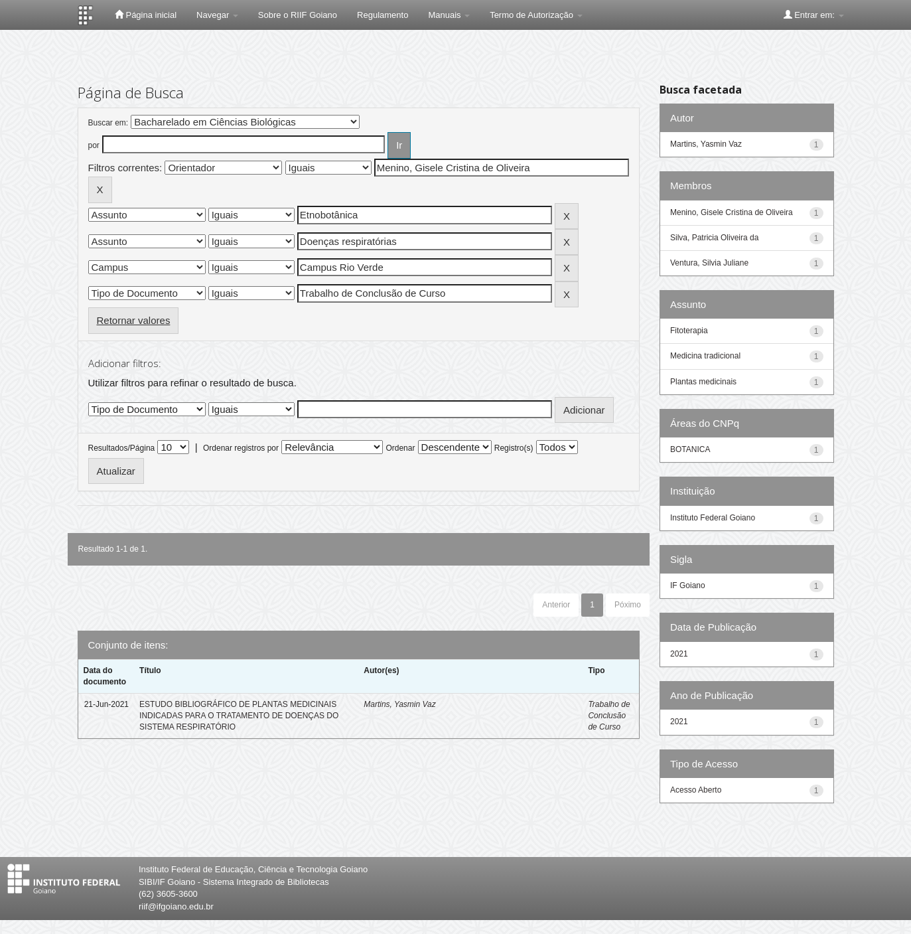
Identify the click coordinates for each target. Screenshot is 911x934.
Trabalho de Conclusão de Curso (609, 716)
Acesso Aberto (695, 790)
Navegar (217, 15)
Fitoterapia (689, 330)
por (94, 145)
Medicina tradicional (705, 355)
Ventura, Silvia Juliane (709, 263)
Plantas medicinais (703, 381)
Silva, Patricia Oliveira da (714, 237)
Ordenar (400, 448)
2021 (679, 654)
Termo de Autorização (536, 15)
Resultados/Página (121, 448)
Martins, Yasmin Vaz (399, 704)
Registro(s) (513, 448)
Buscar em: (108, 122)
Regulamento (382, 15)
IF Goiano (687, 585)
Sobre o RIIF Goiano (297, 15)
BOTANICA (690, 449)
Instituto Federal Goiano (712, 517)
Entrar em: (814, 14)
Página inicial (145, 14)
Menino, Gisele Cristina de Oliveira (731, 212)
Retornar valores (134, 320)
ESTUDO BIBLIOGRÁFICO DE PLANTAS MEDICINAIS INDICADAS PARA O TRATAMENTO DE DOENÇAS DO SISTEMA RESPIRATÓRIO (238, 716)
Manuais (449, 15)
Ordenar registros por (241, 448)
